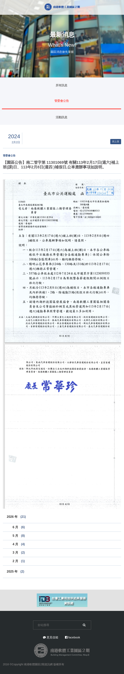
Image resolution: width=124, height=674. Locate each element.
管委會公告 (61, 100)
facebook (72, 637)
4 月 (19, 544)
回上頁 (115, 141)
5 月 (19, 535)
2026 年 (16, 516)
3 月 (19, 552)
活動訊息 (61, 117)
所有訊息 (61, 85)
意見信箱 (50, 637)
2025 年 (15, 571)
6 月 (19, 527)
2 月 (19, 561)
